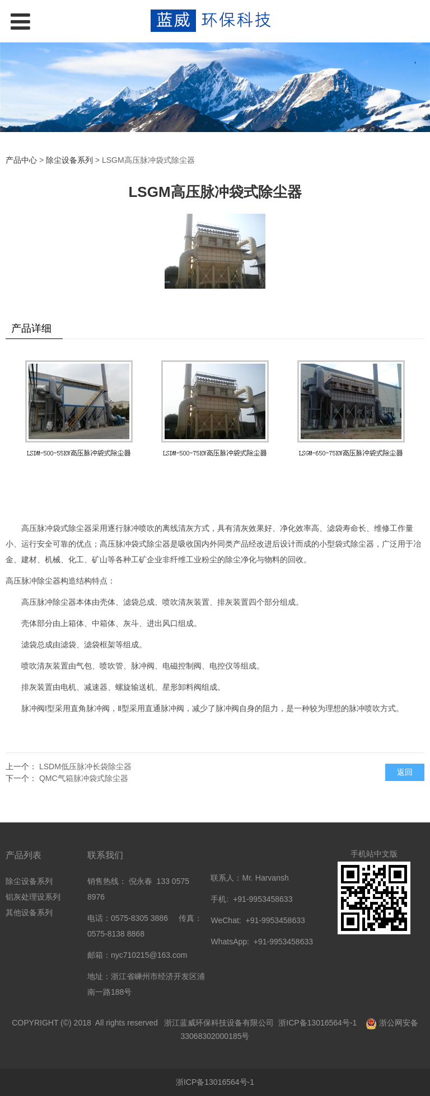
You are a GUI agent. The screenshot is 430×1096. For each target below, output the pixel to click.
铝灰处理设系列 (33, 896)
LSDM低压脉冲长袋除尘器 (85, 766)
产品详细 (31, 328)
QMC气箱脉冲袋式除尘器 (83, 778)
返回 (405, 772)
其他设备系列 (29, 912)
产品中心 (21, 160)
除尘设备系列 (69, 160)
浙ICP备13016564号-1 (318, 1022)
